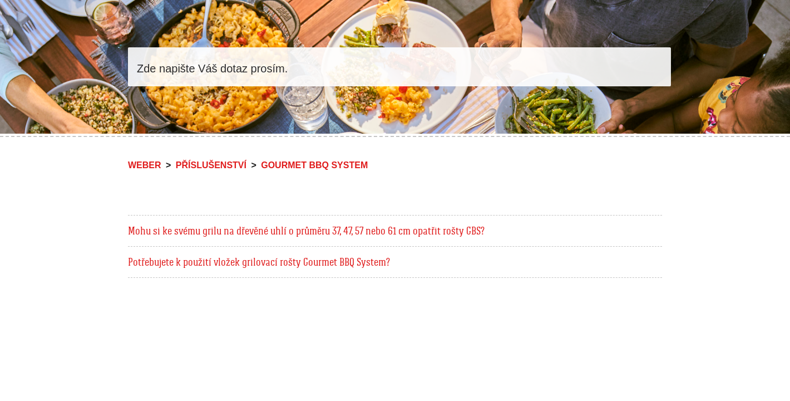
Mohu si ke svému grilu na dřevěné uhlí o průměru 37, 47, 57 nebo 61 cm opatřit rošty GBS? (306, 230)
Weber (144, 165)
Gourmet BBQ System (314, 165)
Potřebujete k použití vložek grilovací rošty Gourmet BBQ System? (259, 262)
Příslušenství (211, 165)
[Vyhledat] (399, 66)
